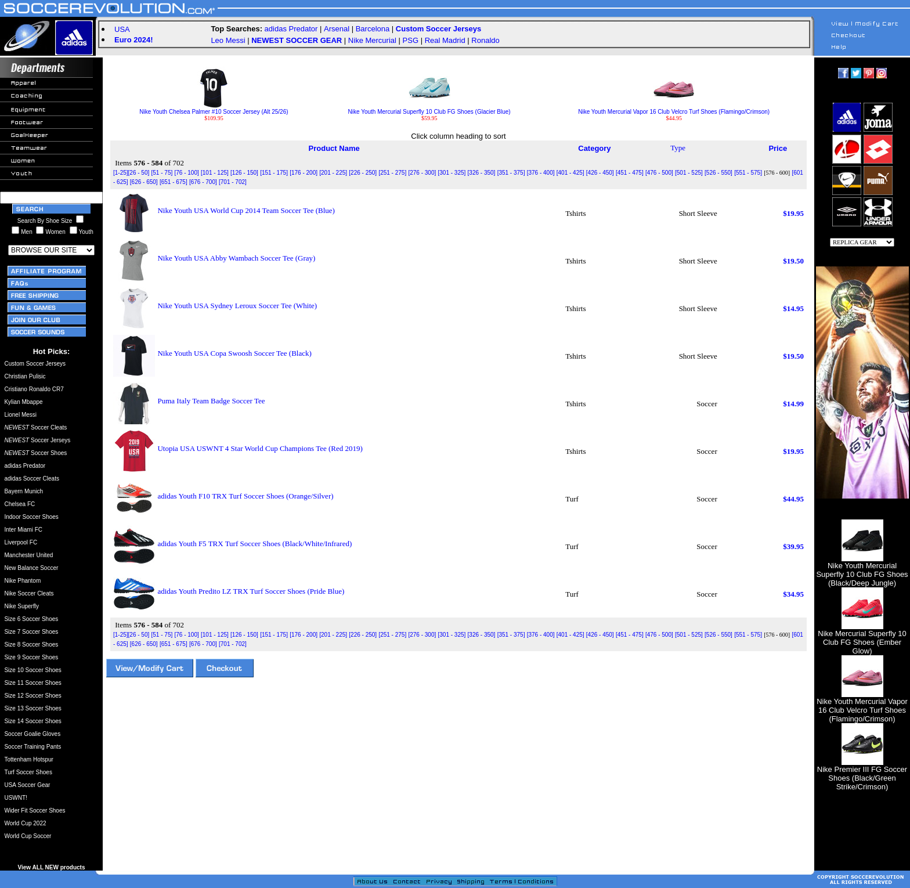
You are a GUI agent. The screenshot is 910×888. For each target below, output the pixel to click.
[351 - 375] (511, 172)
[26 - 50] (139, 172)
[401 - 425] (570, 172)
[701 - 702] (233, 182)
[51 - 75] (162, 172)
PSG (410, 40)
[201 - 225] (333, 172)
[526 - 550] (718, 172)
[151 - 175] (274, 172)
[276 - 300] (422, 172)
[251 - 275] (392, 172)
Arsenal (336, 28)
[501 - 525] (689, 172)
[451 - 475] (630, 172)
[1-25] (120, 172)
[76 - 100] (186, 172)
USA (122, 29)
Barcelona (373, 28)
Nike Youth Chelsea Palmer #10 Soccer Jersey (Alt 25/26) (213, 109)
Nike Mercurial (372, 40)
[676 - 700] (203, 182)
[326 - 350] (482, 172)
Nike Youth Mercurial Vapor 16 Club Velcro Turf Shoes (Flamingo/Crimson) (674, 109)
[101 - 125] (215, 172)
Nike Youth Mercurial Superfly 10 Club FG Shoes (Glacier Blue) (429, 109)
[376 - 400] (541, 172)
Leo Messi (228, 40)
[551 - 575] (748, 172)
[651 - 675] (173, 182)
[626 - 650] (144, 182)
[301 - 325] (452, 172)
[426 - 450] (600, 172)
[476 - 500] (659, 172)
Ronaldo (485, 40)
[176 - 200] (303, 172)
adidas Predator (291, 28)
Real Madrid (445, 40)
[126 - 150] (244, 172)
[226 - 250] (363, 172)
